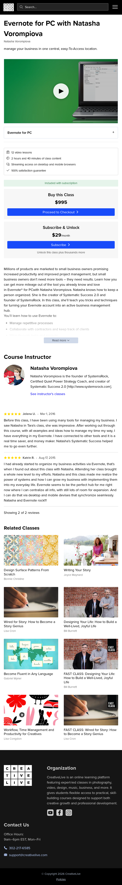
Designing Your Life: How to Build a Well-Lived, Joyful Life (90, 623)
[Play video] (61, 91)
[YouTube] (50, 812)
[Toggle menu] (115, 6)
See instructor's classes (47, 393)
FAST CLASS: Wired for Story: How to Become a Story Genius (90, 731)
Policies (61, 879)
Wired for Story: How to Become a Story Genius (29, 623)
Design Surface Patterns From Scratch (26, 572)
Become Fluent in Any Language (28, 673)
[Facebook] (59, 812)
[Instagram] (68, 812)
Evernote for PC (19, 132)
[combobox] (62, 6)
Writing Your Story (77, 570)
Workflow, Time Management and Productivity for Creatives (29, 731)
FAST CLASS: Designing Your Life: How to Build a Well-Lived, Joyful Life (89, 677)
